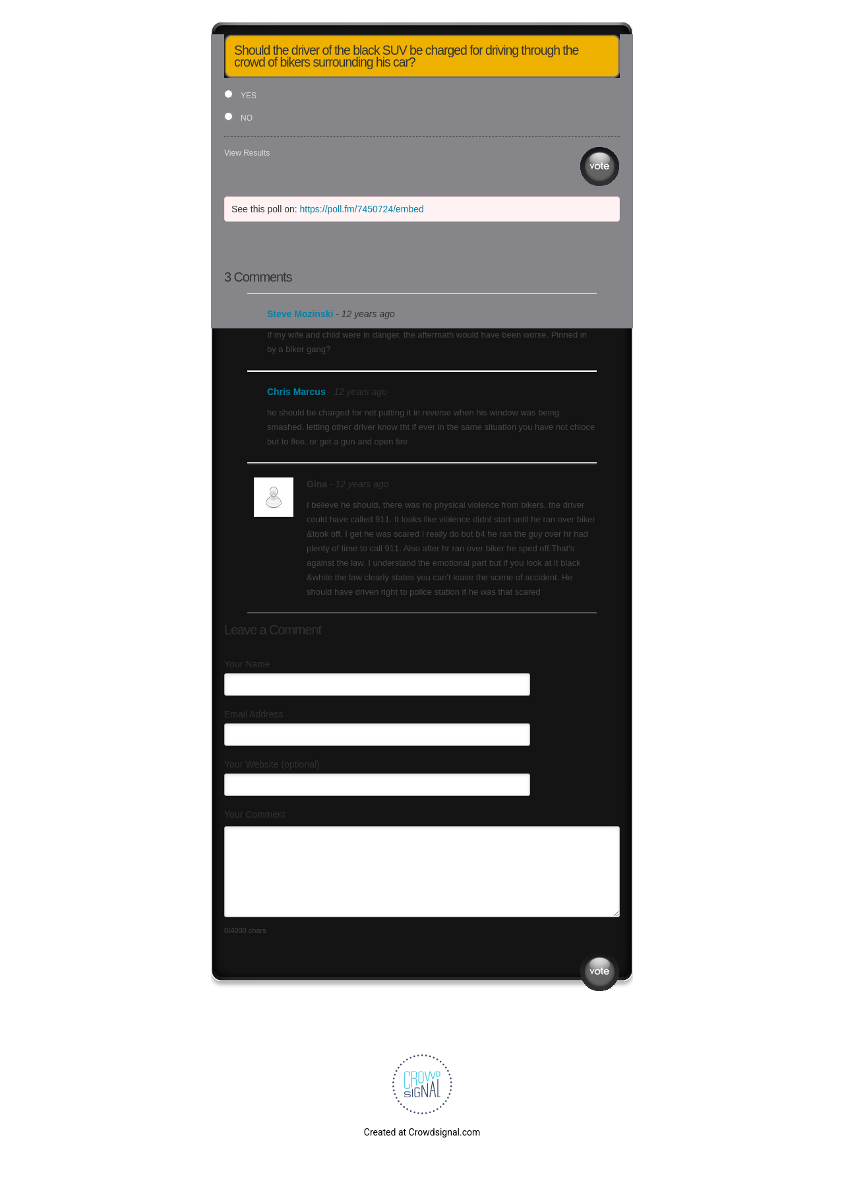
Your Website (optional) (272, 764)
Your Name (247, 664)
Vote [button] (600, 166)
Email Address (253, 714)
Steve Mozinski (300, 314)
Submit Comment (600, 972)
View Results (247, 153)
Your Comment (255, 814)
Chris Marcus (296, 391)
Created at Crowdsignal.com (422, 1132)
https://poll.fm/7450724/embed (362, 209)
